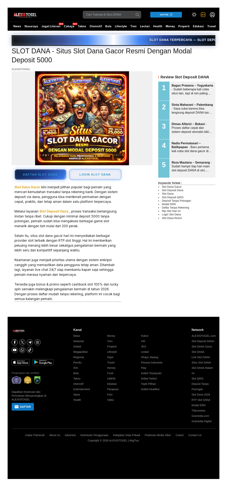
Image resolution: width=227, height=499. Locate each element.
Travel (211, 26)
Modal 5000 (198, 405)
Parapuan (113, 389)
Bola (108, 26)
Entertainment (81, 389)
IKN (75, 367)
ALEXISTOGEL (21, 69)
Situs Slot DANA (201, 362)
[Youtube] (15, 350)
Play (143, 367)
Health (157, 26)
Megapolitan (80, 351)
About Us (54, 435)
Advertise (70, 435)
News (17, 26)
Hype (110, 357)
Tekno (82, 26)
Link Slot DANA (201, 357)
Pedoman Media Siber (158, 435)
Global (77, 346)
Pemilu (77, 362)
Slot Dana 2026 (201, 394)
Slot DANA (198, 351)
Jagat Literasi (50, 26)
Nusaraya (31, 26)
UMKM (111, 378)
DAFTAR (164, 15)
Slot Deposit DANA (203, 341)
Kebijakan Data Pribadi (126, 435)
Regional (78, 357)
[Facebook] (15, 342)
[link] (203, 15)
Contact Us (194, 435)
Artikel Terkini (149, 378)
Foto (110, 394)
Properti (183, 26)
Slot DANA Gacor (202, 346)
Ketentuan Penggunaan (94, 435)
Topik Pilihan (148, 383)
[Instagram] (37, 342)
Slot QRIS (197, 378)
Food (110, 373)
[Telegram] (30, 342)
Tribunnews (198, 410)
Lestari (144, 28)
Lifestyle (121, 26)
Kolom (145, 335)
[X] (22, 342)
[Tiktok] (30, 350)
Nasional (78, 341)
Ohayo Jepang (149, 357)
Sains (76, 394)
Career (180, 435)
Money (170, 26)
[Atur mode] (194, 15)
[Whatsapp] (22, 350)
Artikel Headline (150, 389)
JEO (143, 346)
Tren (133, 26)
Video (110, 399)
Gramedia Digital (201, 421)
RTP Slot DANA (201, 399)
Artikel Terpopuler (151, 373)
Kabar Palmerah (35, 435)
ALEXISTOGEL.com (204, 335)
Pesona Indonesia (151, 362)
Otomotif (96, 26)
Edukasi (198, 26)
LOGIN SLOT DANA (95, 174)
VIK (143, 341)
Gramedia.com (200, 415)
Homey (111, 367)
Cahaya (69, 26)
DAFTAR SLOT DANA (40, 174)
